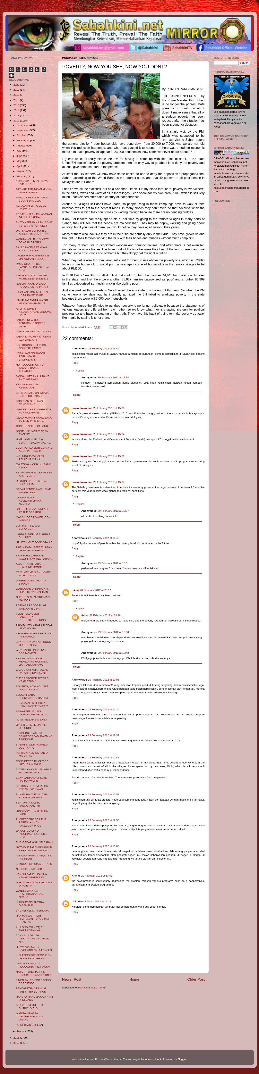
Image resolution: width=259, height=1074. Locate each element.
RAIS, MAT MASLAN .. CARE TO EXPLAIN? (33, 574)
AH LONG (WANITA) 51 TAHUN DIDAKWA (30, 929)
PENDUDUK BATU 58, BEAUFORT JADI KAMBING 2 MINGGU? (34, 736)
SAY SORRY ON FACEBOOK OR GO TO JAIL (33, 643)
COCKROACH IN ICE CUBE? (33, 426)
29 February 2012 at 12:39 (103, 735)
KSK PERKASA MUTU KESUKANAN (29, 386)
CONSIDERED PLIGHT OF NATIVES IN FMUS (32, 763)
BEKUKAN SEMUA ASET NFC (34, 863)
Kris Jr (76, 875)
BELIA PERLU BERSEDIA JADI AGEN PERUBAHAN (34, 449)
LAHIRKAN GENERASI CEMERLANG (29, 403)
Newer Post (71, 979)
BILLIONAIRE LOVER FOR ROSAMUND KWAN (32, 788)
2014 (16, 110)
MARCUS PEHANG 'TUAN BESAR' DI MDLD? (31, 199)
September (23, 140)
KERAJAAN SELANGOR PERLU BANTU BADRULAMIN (30, 356)
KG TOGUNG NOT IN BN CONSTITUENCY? (31, 347)
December (23, 125)
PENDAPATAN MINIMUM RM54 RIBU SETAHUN (31, 990)
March (21, 171)
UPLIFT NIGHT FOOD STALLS (34, 542)
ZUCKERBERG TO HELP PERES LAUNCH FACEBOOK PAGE (31, 822)
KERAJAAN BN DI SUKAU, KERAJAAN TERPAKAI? (32, 705)
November (23, 130)
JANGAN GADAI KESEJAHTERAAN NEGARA (28, 500)
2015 (16, 105)
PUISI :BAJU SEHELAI (29, 1024)
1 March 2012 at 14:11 (98, 901)
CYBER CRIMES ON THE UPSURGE (31, 726)
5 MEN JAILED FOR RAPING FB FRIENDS (33, 982)
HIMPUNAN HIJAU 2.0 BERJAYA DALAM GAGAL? (33, 441)
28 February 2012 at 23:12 (95, 590)
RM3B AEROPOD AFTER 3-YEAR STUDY (32, 680)
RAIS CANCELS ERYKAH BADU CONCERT (31, 249)
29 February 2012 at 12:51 (103, 794)
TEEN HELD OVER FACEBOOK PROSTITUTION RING (31, 616)
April (20, 166)
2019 (16, 89)
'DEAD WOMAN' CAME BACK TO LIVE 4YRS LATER (34, 419)
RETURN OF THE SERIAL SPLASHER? (31, 482)
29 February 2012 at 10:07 (113, 510)
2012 (16, 120)
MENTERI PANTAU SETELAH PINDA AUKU (34, 635)
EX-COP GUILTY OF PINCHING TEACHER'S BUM (31, 833)
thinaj (75, 590)
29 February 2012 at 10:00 (113, 632)
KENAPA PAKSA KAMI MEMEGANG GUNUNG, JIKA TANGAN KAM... (32, 661)
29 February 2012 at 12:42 (103, 757)
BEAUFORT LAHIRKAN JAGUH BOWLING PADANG (34, 557)
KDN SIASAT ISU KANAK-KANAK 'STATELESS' (31, 876)
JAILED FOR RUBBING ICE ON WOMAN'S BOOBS (32, 257)
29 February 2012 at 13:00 (103, 846)
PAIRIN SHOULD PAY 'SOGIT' (34, 331)
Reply (75, 362)
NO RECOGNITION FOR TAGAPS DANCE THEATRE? (31, 367)
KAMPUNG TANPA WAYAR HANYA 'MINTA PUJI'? (32, 302)
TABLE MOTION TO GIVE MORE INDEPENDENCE (32, 277)
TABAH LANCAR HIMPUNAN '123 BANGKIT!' (33, 338)
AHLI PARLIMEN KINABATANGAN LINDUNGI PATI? (34, 311)
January (22, 1031)
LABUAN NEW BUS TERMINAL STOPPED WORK (30, 323)
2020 (16, 84)
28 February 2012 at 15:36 (109, 456)
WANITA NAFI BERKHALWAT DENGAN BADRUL (33, 240)
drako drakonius (82, 408)
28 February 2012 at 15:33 (109, 408)
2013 (16, 115)
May (19, 161)
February (22, 176)
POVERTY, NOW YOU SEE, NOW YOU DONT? (32, 688)
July (19, 150)
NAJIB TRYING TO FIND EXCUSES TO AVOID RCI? (33, 973)
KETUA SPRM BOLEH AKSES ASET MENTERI (34, 474)
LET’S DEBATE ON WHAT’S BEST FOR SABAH (32, 394)
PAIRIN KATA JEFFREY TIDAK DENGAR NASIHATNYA (34, 549)
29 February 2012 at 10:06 (103, 679)
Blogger (181, 1059)
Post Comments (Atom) (92, 987)
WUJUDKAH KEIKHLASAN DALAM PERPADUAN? (32, 671)
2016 (16, 100)
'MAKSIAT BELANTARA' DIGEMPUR (30, 904)
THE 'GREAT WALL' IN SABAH (34, 842)
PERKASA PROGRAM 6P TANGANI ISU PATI (31, 607)
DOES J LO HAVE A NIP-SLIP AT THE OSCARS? (33, 511)
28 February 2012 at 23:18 (105, 615)
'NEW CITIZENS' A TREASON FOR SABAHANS (33, 411)
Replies (80, 370)
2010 (16, 1042)
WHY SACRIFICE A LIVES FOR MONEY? (31, 652)
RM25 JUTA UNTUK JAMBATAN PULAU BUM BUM (32, 267)
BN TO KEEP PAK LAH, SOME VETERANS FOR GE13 (34, 224)
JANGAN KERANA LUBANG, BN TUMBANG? (33, 378)
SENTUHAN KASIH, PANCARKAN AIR (28, 804)
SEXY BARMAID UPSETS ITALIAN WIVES (31, 779)
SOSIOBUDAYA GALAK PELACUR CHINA (30, 457)
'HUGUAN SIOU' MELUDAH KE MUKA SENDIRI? (32, 294)
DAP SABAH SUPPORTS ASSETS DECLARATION (32, 232)
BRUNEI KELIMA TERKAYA (32, 910)
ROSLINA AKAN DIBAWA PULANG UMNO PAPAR (32, 285)
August (21, 145)
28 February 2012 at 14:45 (103, 348)
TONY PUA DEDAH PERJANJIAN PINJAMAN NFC (32, 938)
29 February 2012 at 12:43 (113, 652)
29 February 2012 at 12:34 (113, 377)
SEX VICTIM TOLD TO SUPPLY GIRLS (29, 1006)
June (20, 155)
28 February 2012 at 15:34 (109, 434)
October (22, 135)
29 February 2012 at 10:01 (113, 563)
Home (134, 979)
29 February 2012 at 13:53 (96, 875)
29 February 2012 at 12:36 (103, 709)
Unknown (78, 901)
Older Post (196, 979)
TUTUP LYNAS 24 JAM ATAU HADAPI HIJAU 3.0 (33, 771)
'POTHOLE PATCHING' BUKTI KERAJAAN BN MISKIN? (34, 849)
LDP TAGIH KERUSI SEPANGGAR (28, 527)
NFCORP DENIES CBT (30, 869)
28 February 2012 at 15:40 (103, 538)
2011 (16, 1037)
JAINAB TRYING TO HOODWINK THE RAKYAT (33, 965)
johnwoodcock (153, 1059)
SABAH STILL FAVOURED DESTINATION (31, 746)
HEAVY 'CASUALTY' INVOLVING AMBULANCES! (34, 948)
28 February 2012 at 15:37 (109, 482)
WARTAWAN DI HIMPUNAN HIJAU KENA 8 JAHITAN (32, 590)
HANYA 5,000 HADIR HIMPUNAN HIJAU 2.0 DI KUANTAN (32, 918)
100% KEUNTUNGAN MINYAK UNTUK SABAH (34, 191)
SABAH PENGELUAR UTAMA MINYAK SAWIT (33, 491)
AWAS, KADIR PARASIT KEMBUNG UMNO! (30, 565)
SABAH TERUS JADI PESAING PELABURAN (31, 713)
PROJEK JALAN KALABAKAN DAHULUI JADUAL (34, 216)
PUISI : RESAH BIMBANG (31, 719)
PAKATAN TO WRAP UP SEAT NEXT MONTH (34, 627)
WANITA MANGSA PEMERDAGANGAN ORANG (29, 894)
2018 (16, 94)
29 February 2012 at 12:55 (103, 820)
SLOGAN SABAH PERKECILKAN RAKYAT (32, 696)
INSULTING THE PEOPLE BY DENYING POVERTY (33, 957)
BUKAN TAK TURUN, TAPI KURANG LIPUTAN (31, 796)
